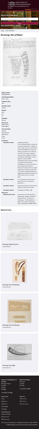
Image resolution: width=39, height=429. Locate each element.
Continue (28, 9)
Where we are (5, 419)
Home (2, 30)
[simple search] (19, 19)
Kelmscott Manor (6, 414)
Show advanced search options (10, 25)
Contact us (4, 404)
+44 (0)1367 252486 (25, 389)
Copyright (4, 409)
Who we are (23, 401)
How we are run (24, 404)
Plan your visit (5, 416)
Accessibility (4, 406)
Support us (4, 401)
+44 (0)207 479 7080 (6, 392)
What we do (23, 398)
